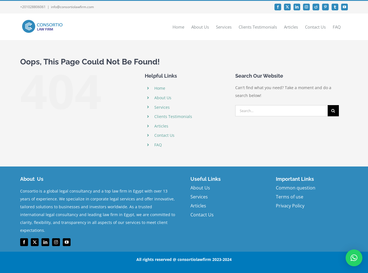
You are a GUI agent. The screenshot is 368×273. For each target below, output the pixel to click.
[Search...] (281, 110)
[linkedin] (45, 242)
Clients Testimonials (173, 116)
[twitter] (35, 242)
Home (159, 88)
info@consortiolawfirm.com (72, 6)
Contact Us (164, 135)
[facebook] (24, 242)
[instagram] (56, 242)
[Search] (333, 110)
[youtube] (67, 242)
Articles (161, 126)
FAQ (158, 144)
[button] (354, 257)
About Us (162, 97)
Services (162, 107)
